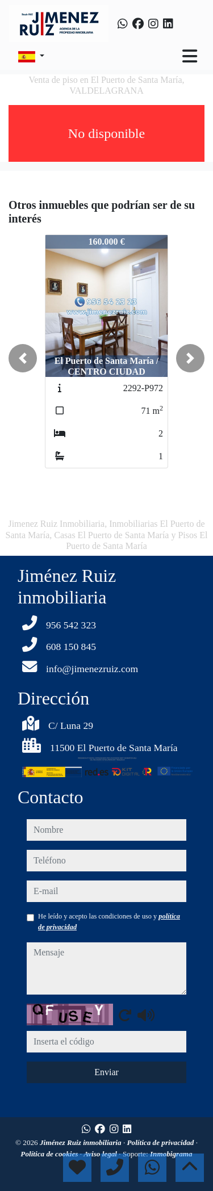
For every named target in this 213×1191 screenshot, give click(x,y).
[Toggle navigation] (190, 56)
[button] (23, 358)
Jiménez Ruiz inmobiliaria (81, 1142)
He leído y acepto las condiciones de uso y (109, 921)
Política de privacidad (161, 1142)
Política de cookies (50, 1154)
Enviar (106, 1072)
